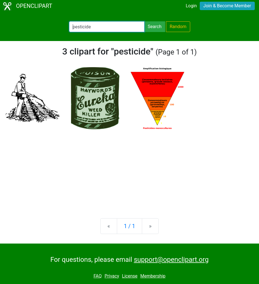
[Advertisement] (129, 170)
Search (155, 26)
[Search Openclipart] (106, 26)
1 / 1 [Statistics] (129, 226)
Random (178, 26)
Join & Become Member (227, 5)
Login (191, 5)
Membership (152, 276)
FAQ (98, 276)
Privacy (111, 276)
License (129, 276)
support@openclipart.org (171, 259)
